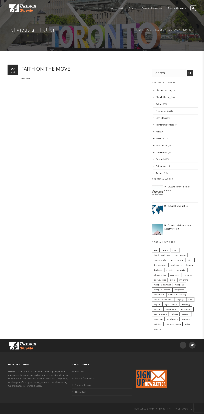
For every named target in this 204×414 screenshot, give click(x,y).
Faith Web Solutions (181, 408)
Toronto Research (83, 385)
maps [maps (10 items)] (190, 299)
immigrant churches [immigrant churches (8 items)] (162, 284)
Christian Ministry (164, 90)
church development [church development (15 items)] (163, 255)
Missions (160, 138)
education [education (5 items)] (181, 270)
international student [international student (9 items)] (163, 299)
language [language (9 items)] (180, 299)
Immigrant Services (165, 124)
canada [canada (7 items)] (165, 250)
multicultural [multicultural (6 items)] (186, 309)
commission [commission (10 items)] (180, 255)
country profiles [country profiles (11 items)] (161, 260)
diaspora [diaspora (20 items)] (189, 265)
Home (140, 30)
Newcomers (161, 152)
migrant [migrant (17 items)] (157, 304)
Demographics (163, 111)
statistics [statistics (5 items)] (157, 324)
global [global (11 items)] (172, 280)
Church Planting (163, 97)
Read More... (26, 78)
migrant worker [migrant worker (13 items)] (170, 304)
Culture (159, 104)
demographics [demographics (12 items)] (160, 265)
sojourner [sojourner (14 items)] (186, 319)
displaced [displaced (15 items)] (158, 270)
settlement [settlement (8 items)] (158, 319)
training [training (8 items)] (188, 324)
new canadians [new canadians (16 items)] (160, 314)
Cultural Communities (85, 378)
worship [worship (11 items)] (157, 329)
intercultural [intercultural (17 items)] (159, 294)
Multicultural (161, 145)
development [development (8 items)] (176, 265)
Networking (80, 392)
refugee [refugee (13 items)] (174, 314)
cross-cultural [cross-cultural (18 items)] (177, 260)
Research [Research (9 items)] (186, 314)
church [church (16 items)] (175, 250)
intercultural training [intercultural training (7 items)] (177, 294)
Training (159, 173)
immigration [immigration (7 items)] (179, 289)
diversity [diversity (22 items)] (169, 270)
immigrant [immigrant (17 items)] (183, 280)
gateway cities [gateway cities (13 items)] (160, 280)
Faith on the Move (45, 68)
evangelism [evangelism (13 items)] (175, 275)
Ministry (159, 131)
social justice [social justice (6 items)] (172, 319)
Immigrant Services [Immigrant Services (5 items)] (162, 289)
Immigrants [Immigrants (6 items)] (179, 284)
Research (160, 159)
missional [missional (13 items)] (158, 309)
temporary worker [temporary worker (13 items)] (173, 324)
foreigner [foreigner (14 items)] (188, 275)
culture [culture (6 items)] (190, 260)
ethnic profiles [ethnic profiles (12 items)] (160, 275)
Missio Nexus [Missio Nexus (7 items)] (172, 309)
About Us (79, 371)
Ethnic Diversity (163, 118)
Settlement (161, 166)
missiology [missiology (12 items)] (185, 304)
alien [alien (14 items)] (156, 250)
